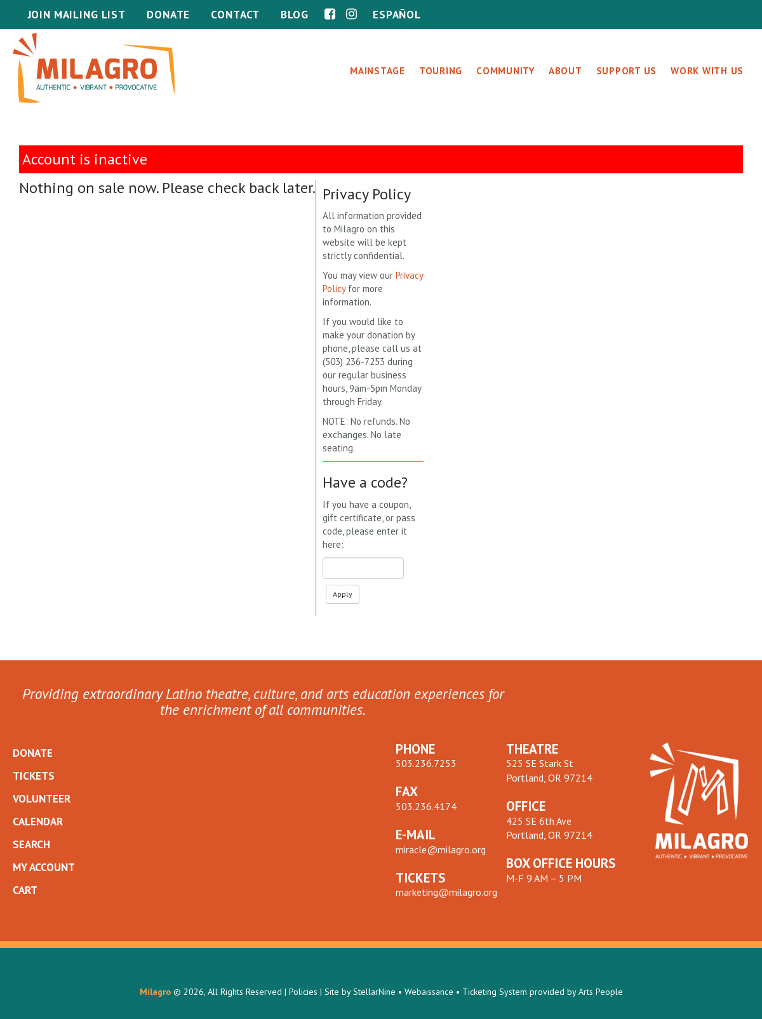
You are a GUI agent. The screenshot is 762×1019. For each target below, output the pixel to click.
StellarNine (374, 991)
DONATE (33, 753)
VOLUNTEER (41, 799)
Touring (440, 71)
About (565, 71)
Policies (303, 991)
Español (397, 15)
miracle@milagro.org (441, 849)
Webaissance (428, 991)
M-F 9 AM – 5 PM (544, 878)
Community (505, 71)
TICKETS (34, 776)
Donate (168, 15)
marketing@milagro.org (446, 892)
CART (25, 890)
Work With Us (707, 71)
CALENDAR (38, 822)
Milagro (155, 991)
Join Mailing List (77, 15)
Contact (235, 15)
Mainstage (377, 71)
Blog (294, 15)
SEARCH (31, 844)
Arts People (600, 991)
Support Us (626, 71)
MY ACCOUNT (44, 867)
